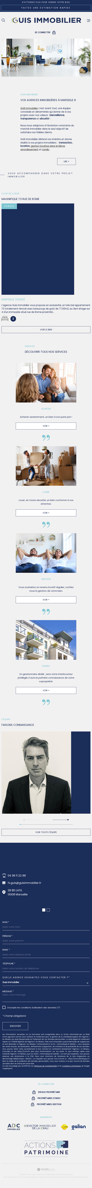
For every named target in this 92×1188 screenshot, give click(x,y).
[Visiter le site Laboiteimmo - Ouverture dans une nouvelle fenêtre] (46, 1169)
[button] (60, 819)
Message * (8, 991)
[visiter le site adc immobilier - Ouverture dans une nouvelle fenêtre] (13, 1126)
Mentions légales (38, 1177)
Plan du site (24, 1177)
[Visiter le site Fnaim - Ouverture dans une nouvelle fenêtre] (64, 1127)
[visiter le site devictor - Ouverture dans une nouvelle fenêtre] (40, 1126)
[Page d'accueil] (46, 20)
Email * (6, 950)
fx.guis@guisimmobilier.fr (24, 883)
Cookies (84, 1177)
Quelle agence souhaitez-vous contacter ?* (36, 977)
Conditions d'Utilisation (71, 1066)
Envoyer (15, 1026)
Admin (63, 1177)
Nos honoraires (10, 1177)
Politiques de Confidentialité (45, 1066)
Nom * (5, 922)
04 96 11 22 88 (17, 875)
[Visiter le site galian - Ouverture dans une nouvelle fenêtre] (79, 1127)
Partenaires (53, 1177)
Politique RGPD (73, 1177)
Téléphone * (8, 963)
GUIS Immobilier (29, 111)
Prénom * (7, 936)
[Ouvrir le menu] (88, 20)
